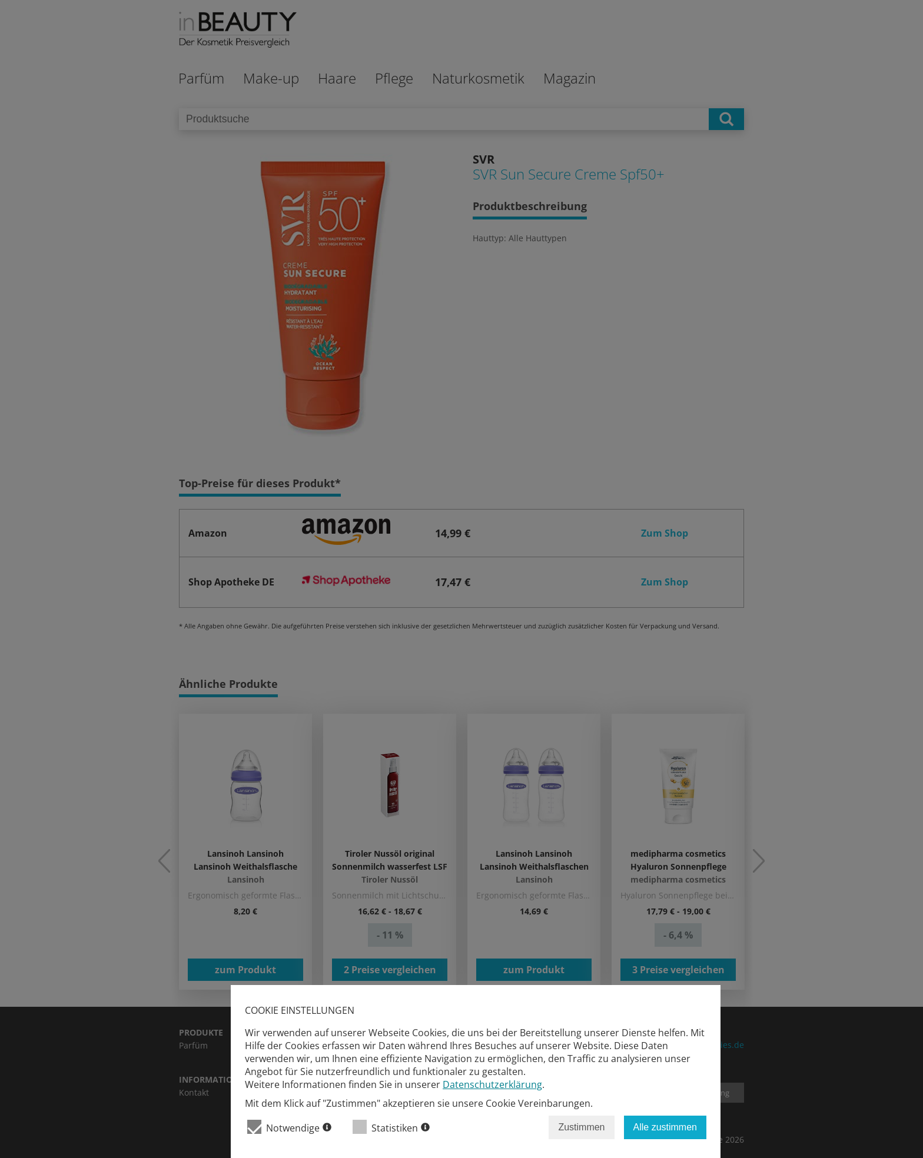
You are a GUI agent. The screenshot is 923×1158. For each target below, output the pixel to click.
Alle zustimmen (665, 1127)
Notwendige (289, 1127)
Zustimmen (581, 1127)
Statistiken (391, 1127)
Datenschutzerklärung (492, 1084)
